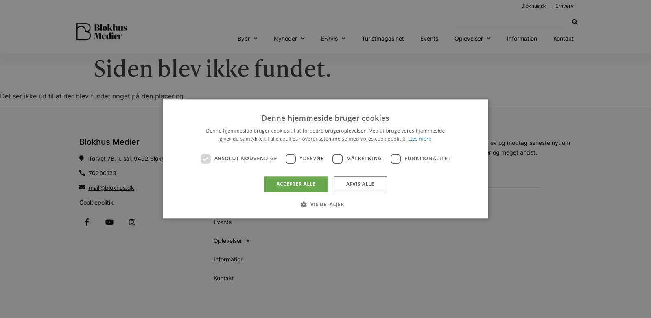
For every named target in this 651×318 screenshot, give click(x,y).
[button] (325, 204)
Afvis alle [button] (360, 184)
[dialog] (325, 158)
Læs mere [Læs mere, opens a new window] (419, 139)
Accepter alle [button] (295, 184)
